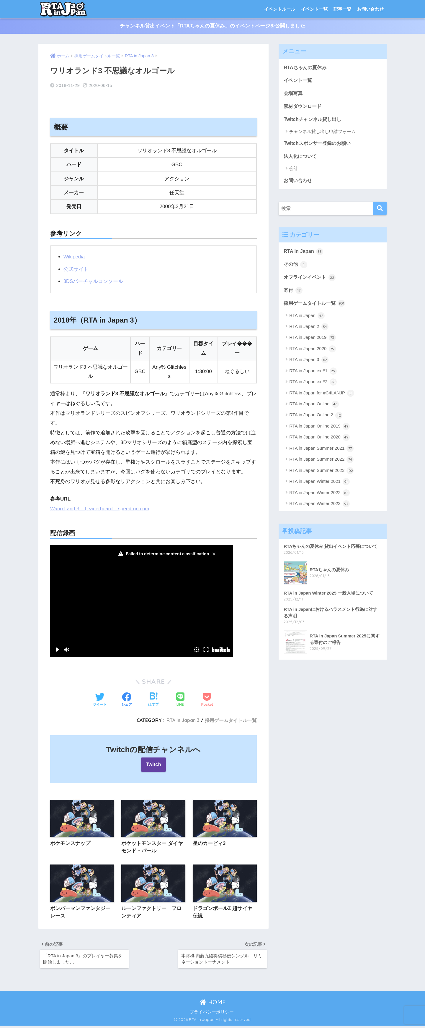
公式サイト (76, 269)
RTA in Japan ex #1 (313, 374)
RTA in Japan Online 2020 (319, 440)
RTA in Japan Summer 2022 (321, 463)
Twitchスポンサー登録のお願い (319, 145)
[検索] (380, 210)
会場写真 (294, 94)
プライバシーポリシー (211, 1014)
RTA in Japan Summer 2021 (321, 451)
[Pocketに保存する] (207, 700)
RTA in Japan (304, 253)
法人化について (301, 158)
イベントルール (279, 9)
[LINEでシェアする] (180, 700)
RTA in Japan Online (314, 407)
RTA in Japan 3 (182, 720)
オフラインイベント (311, 280)
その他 (296, 267)
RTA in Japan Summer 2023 (321, 473)
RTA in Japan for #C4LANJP (321, 396)
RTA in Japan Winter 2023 (319, 507)
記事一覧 (342, 9)
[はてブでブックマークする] (153, 700)
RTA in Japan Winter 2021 (319, 485)
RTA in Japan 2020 (312, 352)
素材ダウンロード (304, 107)
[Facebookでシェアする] (126, 700)
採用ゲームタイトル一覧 (231, 720)
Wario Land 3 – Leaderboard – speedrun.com (101, 508)
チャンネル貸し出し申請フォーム (322, 132)
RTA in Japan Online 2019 (319, 429)
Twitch (153, 764)
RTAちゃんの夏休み (306, 67)
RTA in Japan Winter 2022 (319, 496)
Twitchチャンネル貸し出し (314, 120)
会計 (293, 170)
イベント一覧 (314, 9)
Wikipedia (74, 257)
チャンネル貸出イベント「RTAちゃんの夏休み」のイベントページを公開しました (212, 26)
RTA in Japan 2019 (312, 341)
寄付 (293, 293)
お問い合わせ (370, 9)
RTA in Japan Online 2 (315, 418)
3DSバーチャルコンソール (93, 281)
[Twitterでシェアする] (100, 700)
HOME (213, 1004)
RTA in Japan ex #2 (313, 385)
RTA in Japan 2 (308, 330)
